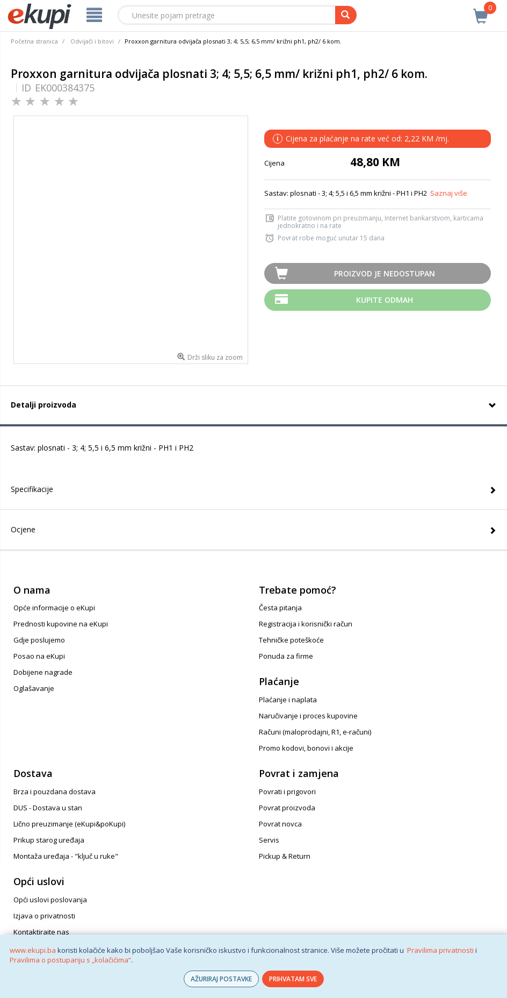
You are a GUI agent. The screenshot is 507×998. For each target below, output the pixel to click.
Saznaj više (448, 193)
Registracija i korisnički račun (305, 624)
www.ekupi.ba (33, 950)
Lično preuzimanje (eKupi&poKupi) (69, 824)
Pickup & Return (284, 856)
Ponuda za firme (286, 656)
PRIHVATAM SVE (293, 978)
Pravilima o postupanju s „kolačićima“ (70, 960)
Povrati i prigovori (287, 791)
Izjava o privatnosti (44, 916)
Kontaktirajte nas (41, 932)
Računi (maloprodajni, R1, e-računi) (315, 732)
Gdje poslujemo (39, 640)
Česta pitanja (280, 607)
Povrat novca (280, 824)
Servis (269, 840)
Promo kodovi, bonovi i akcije (306, 748)
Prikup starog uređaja (48, 840)
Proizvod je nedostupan (384, 273)
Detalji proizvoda (43, 405)
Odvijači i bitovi (92, 41)
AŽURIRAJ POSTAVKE (221, 978)
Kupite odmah (384, 300)
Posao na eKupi (39, 656)
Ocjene (23, 529)
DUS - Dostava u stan (47, 807)
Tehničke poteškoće (291, 640)
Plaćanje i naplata (288, 699)
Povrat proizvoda (287, 807)
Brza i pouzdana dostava (54, 791)
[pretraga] (346, 15)
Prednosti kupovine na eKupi (60, 624)
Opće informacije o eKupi (54, 607)
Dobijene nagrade (43, 672)
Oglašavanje (33, 688)
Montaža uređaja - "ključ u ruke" (65, 856)
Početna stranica (34, 41)
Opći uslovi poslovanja (50, 899)
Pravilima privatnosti (440, 950)
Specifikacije (32, 489)
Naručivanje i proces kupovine (308, 716)
